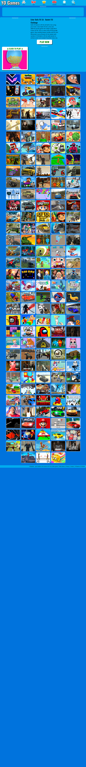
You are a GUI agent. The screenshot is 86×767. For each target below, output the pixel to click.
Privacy (67, 466)
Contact (72, 466)
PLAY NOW (44, 42)
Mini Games (62, 466)
